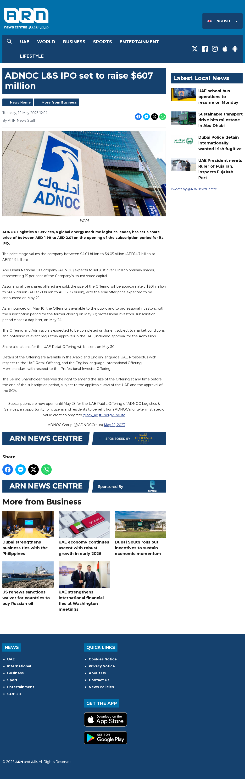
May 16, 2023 (114, 424)
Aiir (34, 762)
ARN (19, 762)
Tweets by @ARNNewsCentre (194, 189)
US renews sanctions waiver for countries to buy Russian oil (28, 583)
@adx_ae (90, 415)
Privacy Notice (102, 666)
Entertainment (139, 41)
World (46, 41)
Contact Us (99, 680)
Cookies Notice (103, 659)
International (19, 666)
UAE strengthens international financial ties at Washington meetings (84, 586)
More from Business (59, 102)
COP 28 (14, 694)
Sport (12, 680)
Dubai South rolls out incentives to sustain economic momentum (140, 533)
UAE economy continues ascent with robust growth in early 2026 (84, 533)
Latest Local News (201, 78)
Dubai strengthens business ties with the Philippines (28, 533)
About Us (97, 673)
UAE (24, 41)
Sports (102, 41)
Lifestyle (32, 56)
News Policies (101, 687)
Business (74, 41)
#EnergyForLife (112, 415)
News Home (20, 102)
